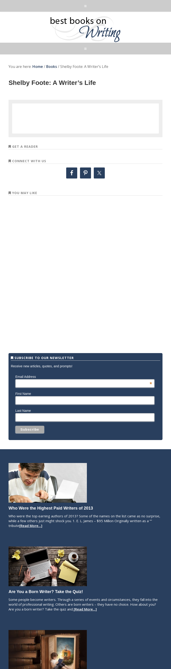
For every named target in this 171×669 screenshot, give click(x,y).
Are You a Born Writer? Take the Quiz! (46, 591)
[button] (85, 6)
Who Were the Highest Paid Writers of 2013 (51, 508)
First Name (23, 394)
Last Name (23, 411)
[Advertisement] (85, 118)
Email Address (83, 377)
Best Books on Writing (85, 29)
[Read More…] (30, 525)
